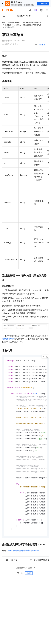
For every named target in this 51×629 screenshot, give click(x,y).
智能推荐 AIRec (14, 22)
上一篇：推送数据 (9, 568)
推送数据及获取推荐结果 (32, 25)
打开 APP (43, 4)
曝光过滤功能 (8, 339)
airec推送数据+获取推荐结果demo (23, 558)
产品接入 (17, 25)
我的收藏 (42, 45)
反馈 (29, 581)
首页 (3, 22)
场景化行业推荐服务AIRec (31, 22)
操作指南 (8, 25)
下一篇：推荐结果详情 (39, 568)
